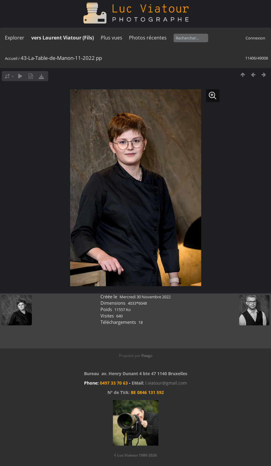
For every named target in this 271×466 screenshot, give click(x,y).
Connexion (255, 38)
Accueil (11, 58)
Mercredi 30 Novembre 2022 (145, 297)
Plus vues (111, 37)
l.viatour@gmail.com (166, 383)
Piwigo (146, 355)
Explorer (14, 37)
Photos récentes (148, 37)
